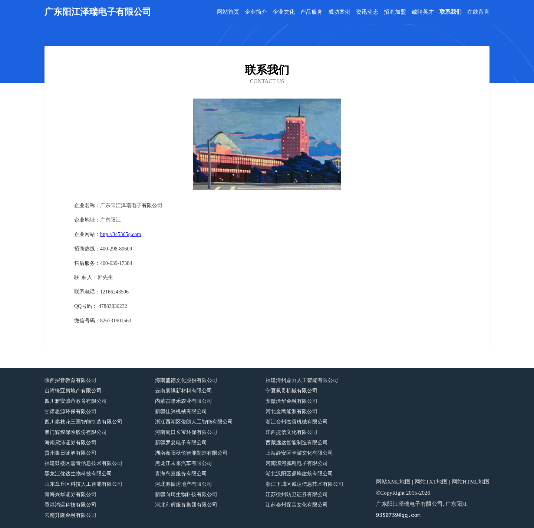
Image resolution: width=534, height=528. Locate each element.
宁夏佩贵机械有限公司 (291, 390)
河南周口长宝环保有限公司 (186, 432)
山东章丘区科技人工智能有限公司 (83, 484)
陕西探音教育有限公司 (70, 380)
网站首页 (228, 12)
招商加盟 (395, 12)
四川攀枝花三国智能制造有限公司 (83, 422)
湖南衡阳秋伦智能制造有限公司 (191, 453)
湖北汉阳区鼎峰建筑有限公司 (299, 473)
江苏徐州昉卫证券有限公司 (297, 494)
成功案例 (339, 12)
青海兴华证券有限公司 (70, 494)
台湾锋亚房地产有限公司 (73, 390)
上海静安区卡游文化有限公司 (299, 453)
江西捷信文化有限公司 (291, 432)
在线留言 (478, 12)
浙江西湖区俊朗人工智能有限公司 (194, 422)
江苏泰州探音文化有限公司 (297, 505)
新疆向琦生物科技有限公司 (186, 494)
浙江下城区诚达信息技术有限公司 (304, 484)
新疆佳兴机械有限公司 (181, 411)
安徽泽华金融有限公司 (291, 401)
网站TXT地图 (431, 482)
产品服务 (311, 12)
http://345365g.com (120, 234)
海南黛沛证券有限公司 (70, 442)
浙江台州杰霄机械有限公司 (297, 422)
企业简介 (256, 12)
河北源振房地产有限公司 (183, 484)
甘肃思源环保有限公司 (70, 411)
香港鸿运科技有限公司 (70, 505)
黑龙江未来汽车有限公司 (183, 463)
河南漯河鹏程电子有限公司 (297, 463)
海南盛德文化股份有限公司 (186, 380)
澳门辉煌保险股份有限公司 (75, 432)
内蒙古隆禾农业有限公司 (183, 401)
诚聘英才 (423, 12)
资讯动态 (367, 12)
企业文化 (284, 12)
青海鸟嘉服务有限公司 (181, 473)
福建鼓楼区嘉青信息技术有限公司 (83, 463)
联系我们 (450, 12)
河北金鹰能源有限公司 (291, 411)
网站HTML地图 (471, 482)
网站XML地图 (393, 482)
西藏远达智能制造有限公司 (297, 442)
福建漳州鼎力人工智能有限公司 (302, 380)
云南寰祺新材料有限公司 (183, 390)
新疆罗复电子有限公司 (181, 442)
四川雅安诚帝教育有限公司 (75, 401)
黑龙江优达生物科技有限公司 (78, 473)
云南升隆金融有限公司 (70, 515)
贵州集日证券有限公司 (70, 453)
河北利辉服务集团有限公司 (186, 505)
